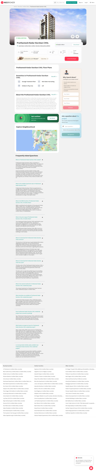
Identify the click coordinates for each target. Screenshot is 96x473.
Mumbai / (20, 6)
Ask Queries (71, 130)
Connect (70, 103)
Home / (15, 6)
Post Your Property (71, 2)
